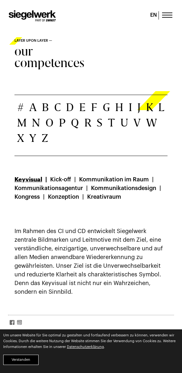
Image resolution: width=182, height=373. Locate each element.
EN (153, 15)
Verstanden (21, 359)
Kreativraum (104, 197)
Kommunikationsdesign (123, 188)
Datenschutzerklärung (85, 347)
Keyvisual (28, 179)
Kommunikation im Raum (114, 179)
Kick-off (60, 179)
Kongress (27, 197)
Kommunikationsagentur (48, 188)
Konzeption (63, 197)
